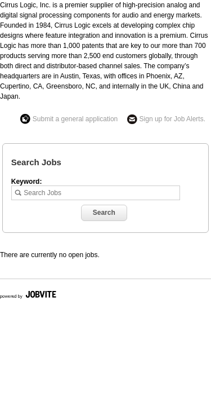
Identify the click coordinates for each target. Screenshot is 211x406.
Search (104, 213)
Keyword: (26, 182)
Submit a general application (75, 119)
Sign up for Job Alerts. (172, 119)
